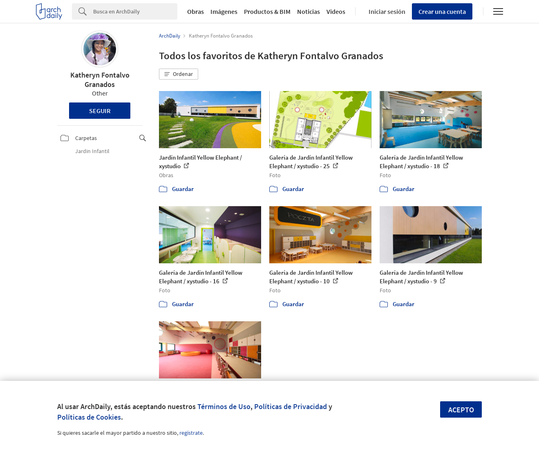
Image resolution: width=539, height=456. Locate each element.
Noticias (308, 11)
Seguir (100, 111)
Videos (336, 11)
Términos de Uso (223, 406)
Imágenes (223, 11)
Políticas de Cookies (89, 417)
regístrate (191, 432)
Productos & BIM (267, 11)
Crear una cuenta (442, 11)
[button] (178, 74)
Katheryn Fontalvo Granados (100, 79)
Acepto (461, 409)
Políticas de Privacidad (290, 406)
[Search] (135, 11)
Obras (195, 11)
